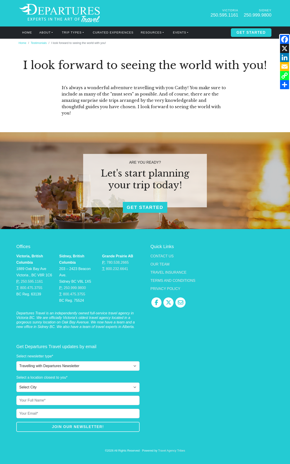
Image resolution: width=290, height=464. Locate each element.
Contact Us (162, 256)
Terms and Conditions (172, 280)
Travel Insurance (168, 272)
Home (27, 32)
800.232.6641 (117, 269)
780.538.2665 (117, 262)
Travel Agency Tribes (171, 450)
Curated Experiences (113, 32)
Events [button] (179, 32)
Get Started (251, 32)
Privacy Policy (165, 289)
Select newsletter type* (34, 356)
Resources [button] (151, 32)
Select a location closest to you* (42, 377)
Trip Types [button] (72, 32)
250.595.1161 (224, 14)
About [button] (45, 32)
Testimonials (39, 43)
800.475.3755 (31, 288)
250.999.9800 (257, 14)
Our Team (159, 264)
